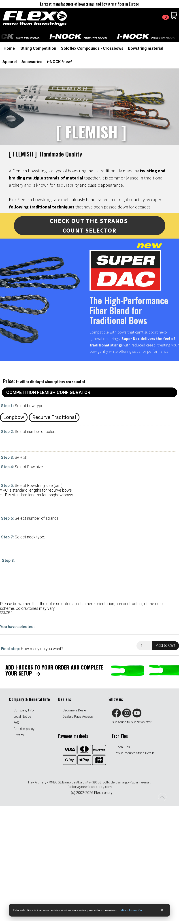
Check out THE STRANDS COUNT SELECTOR (89, 225)
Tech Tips (123, 747)
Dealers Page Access (78, 717)
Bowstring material (145, 48)
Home (9, 48)
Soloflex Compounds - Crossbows (92, 48)
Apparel (9, 61)
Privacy (18, 735)
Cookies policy (23, 729)
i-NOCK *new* (59, 61)
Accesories (31, 61)
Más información (131, 910)
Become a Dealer (75, 710)
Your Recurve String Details (135, 753)
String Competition (38, 48)
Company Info (23, 710)
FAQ (16, 723)
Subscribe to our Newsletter (131, 722)
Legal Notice (22, 717)
